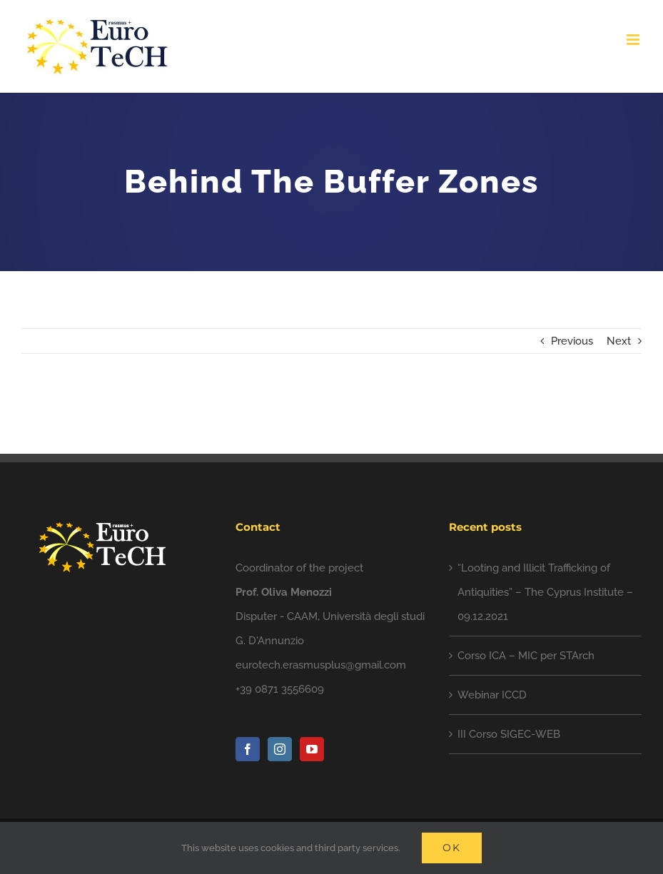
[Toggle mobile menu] (634, 39)
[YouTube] (312, 749)
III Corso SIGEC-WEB (508, 734)
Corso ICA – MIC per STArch (525, 655)
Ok (451, 847)
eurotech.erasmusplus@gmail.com (321, 665)
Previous (572, 341)
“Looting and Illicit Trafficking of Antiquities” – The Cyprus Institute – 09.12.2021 (545, 592)
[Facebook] (248, 749)
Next (619, 341)
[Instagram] (280, 749)
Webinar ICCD (492, 694)
